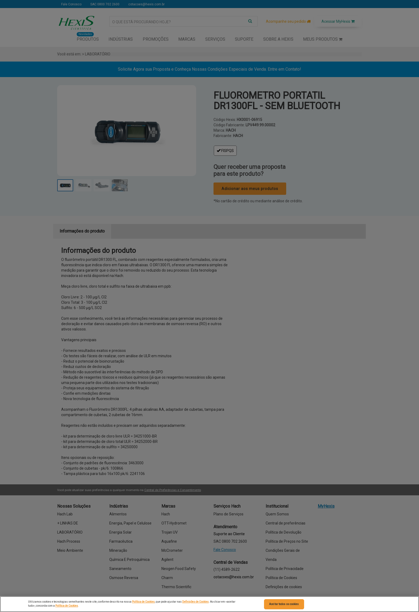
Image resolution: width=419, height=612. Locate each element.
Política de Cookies (143, 601)
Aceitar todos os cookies (284, 604)
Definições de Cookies (195, 601)
